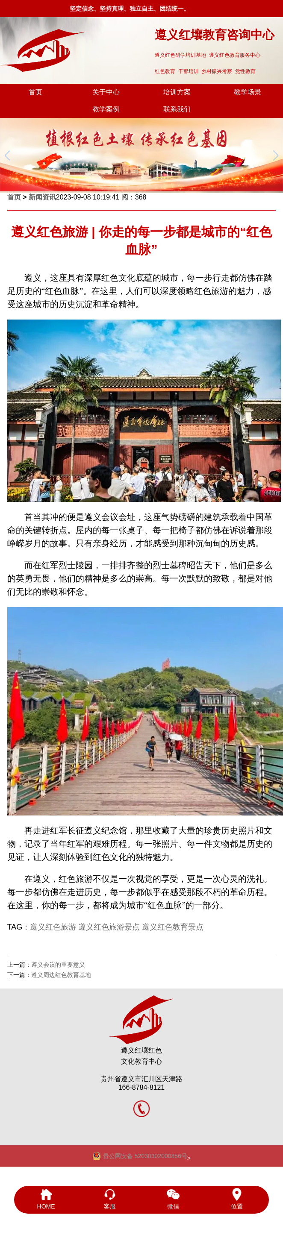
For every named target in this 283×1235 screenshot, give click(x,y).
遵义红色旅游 (53, 927)
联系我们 (177, 109)
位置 (237, 1199)
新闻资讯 (42, 197)
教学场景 (247, 92)
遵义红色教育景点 (172, 927)
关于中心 (106, 92)
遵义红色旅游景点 (109, 927)
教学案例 (106, 109)
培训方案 (177, 92)
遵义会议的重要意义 (58, 964)
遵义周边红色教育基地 (61, 974)
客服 (110, 1199)
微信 (173, 1199)
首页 (35, 92)
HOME (46, 1199)
